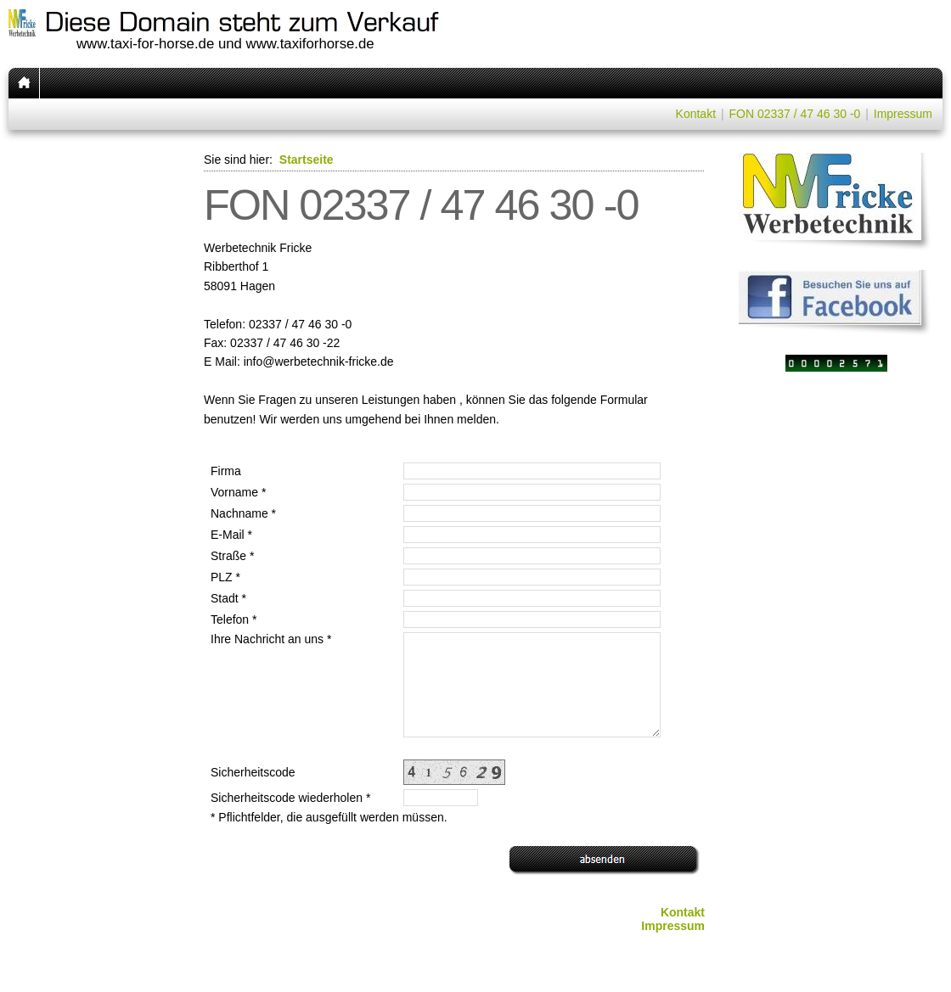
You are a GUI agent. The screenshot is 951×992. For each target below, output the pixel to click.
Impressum (903, 113)
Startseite (306, 159)
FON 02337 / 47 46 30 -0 (794, 113)
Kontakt (696, 113)
